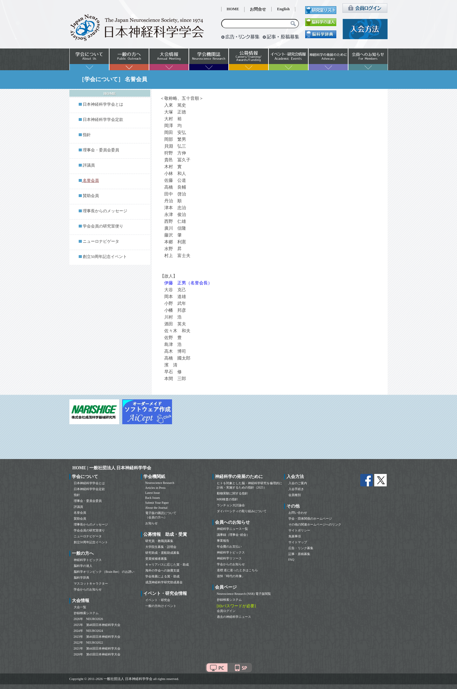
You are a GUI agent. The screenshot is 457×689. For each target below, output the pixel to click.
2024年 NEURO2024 (88, 630)
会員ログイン (226, 611)
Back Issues (152, 497)
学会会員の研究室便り (103, 226)
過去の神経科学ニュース (234, 616)
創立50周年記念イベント (105, 257)
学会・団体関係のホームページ (310, 518)
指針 (87, 135)
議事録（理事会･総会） (233, 534)
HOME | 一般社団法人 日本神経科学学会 (112, 468)
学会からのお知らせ (88, 589)
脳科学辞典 (81, 577)
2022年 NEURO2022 (88, 642)
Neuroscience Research (160, 483)
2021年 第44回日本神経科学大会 (97, 648)
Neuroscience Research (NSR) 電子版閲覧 (244, 593)
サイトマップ (297, 542)
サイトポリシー (299, 530)
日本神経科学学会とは (103, 104)
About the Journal (156, 507)
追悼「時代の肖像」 (231, 576)
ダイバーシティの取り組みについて (242, 511)
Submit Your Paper (157, 502)
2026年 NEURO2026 (88, 619)
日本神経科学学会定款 (103, 119)
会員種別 (294, 495)
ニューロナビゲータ (101, 241)
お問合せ (258, 9)
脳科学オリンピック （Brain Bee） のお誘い (104, 571)
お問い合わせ (297, 512)
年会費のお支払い (229, 546)
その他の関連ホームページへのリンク (314, 524)
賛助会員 (91, 196)
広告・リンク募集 (300, 548)
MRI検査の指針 (227, 499)
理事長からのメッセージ (105, 211)
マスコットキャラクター (91, 583)
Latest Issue (152, 492)
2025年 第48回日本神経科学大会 (97, 625)
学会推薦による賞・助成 (162, 576)
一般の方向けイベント (160, 606)
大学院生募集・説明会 (160, 547)
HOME (233, 9)
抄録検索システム (86, 613)
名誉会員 (80, 512)
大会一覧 (80, 607)
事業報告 (223, 540)
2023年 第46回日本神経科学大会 (97, 636)
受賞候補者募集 (156, 558)
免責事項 (294, 536)
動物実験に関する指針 (232, 493)
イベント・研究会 (157, 600)
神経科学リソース (229, 558)
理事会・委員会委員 (101, 150)
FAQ (291, 559)
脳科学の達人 (83, 565)
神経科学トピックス (88, 560)
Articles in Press (155, 487)
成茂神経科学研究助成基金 (164, 582)
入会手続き (296, 489)
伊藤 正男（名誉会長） (188, 283)
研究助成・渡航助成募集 (162, 552)
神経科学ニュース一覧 (232, 529)
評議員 (89, 165)
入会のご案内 (297, 483)
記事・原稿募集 (299, 554)
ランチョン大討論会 (231, 505)
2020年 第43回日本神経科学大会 (97, 654)
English (283, 9)
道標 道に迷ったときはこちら (237, 570)
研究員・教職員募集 (159, 541)
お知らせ (151, 523)
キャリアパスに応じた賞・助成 (167, 564)
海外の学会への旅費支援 (162, 570)
